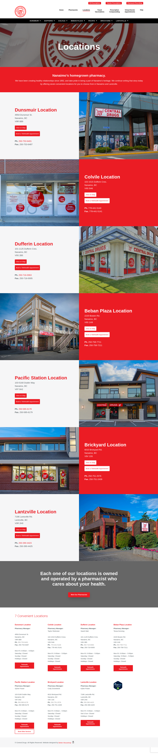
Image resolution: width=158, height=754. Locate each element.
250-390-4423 (25, 543)
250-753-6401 (25, 141)
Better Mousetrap (66, 743)
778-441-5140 (94, 208)
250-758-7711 (94, 342)
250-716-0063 (25, 275)
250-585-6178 (25, 409)
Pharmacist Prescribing (134, 3)
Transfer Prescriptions (114, 3)
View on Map (20, 128)
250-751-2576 (94, 476)
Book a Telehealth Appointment (27, 134)
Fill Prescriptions (94, 3)
